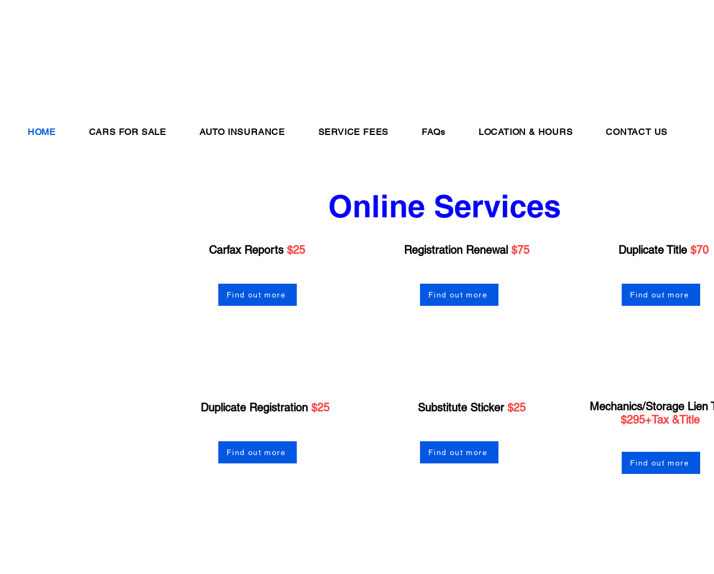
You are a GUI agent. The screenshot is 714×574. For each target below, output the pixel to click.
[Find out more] (257, 295)
